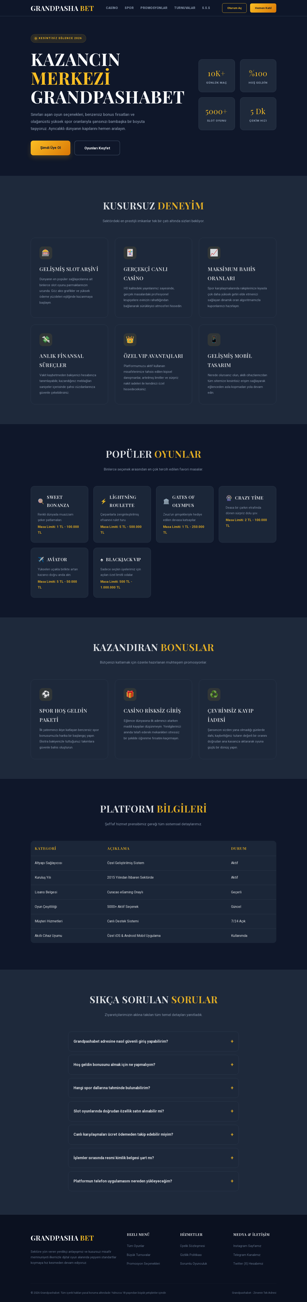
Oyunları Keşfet (97, 148)
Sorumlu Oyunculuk (193, 1264)
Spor (129, 8)
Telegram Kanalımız (247, 1255)
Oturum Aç (234, 8)
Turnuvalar (184, 8)
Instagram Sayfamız (247, 1246)
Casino (112, 8)
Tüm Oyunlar (135, 1246)
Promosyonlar (153, 8)
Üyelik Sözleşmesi (192, 1246)
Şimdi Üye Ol (50, 147)
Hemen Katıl (263, 8)
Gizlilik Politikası (191, 1255)
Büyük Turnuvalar (139, 1255)
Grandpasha (62, 8)
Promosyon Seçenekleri (143, 1264)
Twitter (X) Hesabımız (248, 1264)
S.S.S (206, 8)
